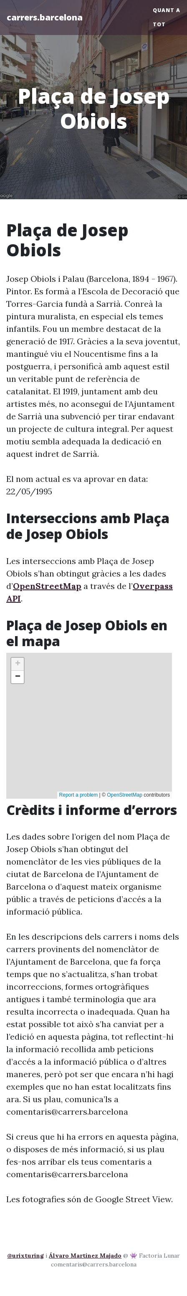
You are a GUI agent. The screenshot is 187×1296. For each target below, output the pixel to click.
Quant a (166, 10)
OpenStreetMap (47, 586)
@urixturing (25, 1255)
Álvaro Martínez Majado (85, 1255)
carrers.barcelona (45, 17)
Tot (159, 24)
